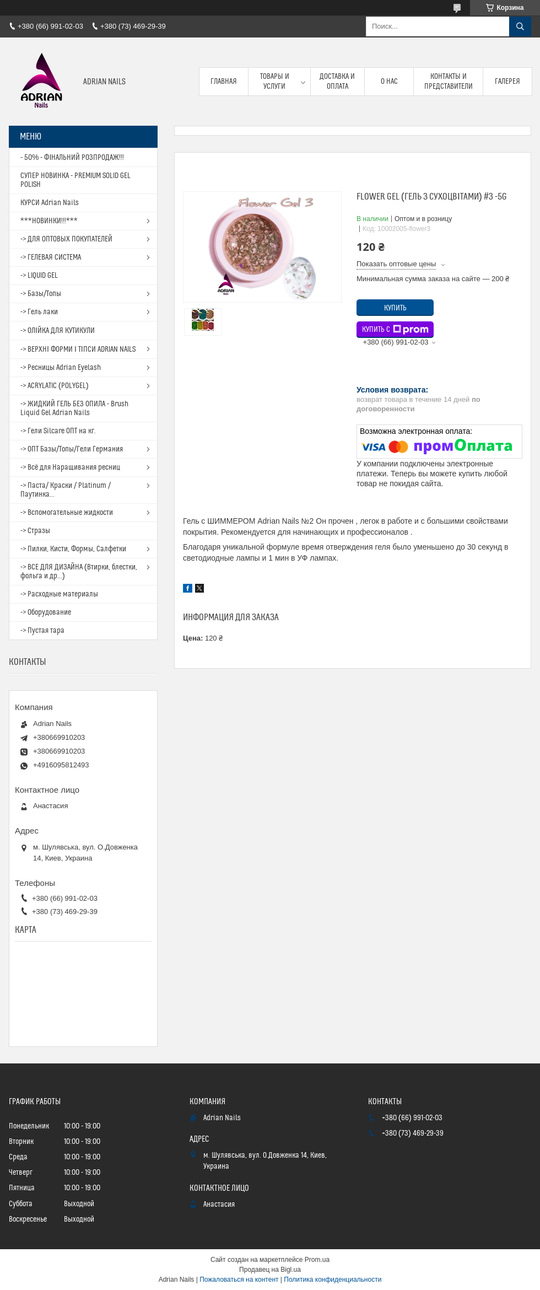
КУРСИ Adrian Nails (49, 202)
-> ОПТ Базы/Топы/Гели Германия (71, 449)
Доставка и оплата (337, 81)
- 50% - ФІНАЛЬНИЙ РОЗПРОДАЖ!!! (72, 157)
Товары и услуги (274, 81)
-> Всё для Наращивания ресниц (70, 467)
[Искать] (520, 26)
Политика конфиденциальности (332, 1279)
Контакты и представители (448, 81)
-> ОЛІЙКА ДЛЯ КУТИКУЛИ (57, 330)
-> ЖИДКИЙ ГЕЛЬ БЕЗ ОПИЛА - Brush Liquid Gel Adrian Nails (74, 408)
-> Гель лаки (39, 312)
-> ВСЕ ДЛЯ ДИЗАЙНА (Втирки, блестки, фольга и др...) (78, 571)
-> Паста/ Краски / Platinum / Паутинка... (65, 490)
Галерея (507, 81)
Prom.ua (317, 1260)
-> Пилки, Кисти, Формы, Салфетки (73, 549)
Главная (223, 81)
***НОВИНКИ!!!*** (49, 221)
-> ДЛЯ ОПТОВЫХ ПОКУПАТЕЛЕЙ (66, 239)
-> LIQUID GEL (39, 275)
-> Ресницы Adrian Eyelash (60, 367)
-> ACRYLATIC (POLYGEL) (54, 385)
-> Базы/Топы (40, 293)
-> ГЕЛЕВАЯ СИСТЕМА (50, 257)
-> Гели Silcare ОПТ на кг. (58, 431)
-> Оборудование (45, 612)
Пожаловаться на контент (238, 1279)
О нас (389, 81)
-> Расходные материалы (59, 594)
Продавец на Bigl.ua (270, 1269)
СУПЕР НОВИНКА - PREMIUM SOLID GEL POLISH (75, 180)
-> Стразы (35, 530)
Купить (395, 308)
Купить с (395, 330)
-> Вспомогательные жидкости (66, 512)
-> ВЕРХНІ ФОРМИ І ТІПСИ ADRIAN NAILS (78, 349)
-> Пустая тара (42, 630)
